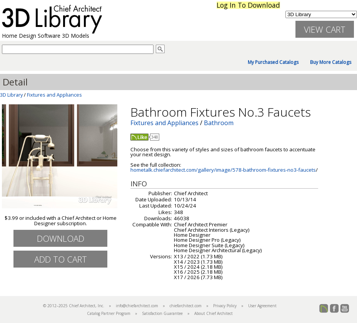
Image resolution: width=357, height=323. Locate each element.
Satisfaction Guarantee (162, 313)
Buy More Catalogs (330, 62)
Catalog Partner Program (108, 313)
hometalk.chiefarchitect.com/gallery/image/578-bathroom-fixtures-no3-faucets (223, 169)
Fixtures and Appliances (54, 94)
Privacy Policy (225, 305)
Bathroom (219, 123)
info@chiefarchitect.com (137, 305)
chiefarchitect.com (186, 305)
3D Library (11, 94)
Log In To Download (248, 5)
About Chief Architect (213, 313)
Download (60, 238)
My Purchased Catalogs (273, 62)
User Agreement (262, 305)
